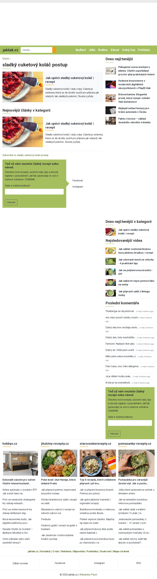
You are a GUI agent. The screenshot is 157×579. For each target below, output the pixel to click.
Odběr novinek (20, 563)
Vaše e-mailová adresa (17, 185)
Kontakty (45, 551)
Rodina (102, 50)
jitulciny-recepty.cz (55, 443)
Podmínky (92, 551)
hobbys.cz (9, 443)
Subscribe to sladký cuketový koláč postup (25, 155)
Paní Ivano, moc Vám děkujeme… (122, 366)
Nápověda (79, 551)
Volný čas (128, 50)
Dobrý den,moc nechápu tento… (122, 327)
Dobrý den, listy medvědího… (120, 337)
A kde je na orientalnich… (118, 382)
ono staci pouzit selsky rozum (121, 317)
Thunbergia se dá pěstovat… (120, 311)
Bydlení (81, 50)
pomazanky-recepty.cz (134, 443)
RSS (138, 563)
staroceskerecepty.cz (95, 443)
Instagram (77, 186)
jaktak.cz (33, 551)
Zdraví (115, 50)
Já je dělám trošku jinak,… (118, 376)
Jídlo (92, 50)
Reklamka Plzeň (88, 574)
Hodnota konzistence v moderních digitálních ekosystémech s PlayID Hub (134, 84)
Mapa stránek (121, 551)
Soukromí (105, 551)
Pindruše (46, 519)
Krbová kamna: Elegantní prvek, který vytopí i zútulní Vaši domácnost (134, 98)
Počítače (144, 50)
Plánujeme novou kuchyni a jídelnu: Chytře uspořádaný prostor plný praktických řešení (136, 71)
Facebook (77, 180)
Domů (5, 58)
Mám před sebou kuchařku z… (121, 356)
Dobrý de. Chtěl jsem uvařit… (120, 350)
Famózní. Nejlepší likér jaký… (120, 343)
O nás (56, 551)
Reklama (66, 551)
